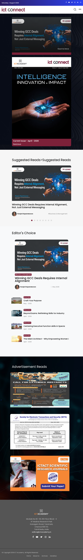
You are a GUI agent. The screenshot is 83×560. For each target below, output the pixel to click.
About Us (36, 556)
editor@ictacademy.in (41, 532)
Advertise (53, 556)
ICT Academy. (19, 553)
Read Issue (17, 144)
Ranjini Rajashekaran (25, 214)
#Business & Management (57, 214)
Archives (45, 556)
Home (29, 556)
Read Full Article (63, 49)
